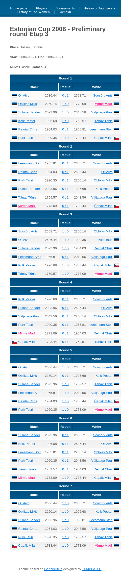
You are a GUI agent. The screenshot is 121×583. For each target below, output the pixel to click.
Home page (18, 8)
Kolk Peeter (26, 121)
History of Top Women (33, 12)
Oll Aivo (23, 95)
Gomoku (64, 12)
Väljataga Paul (102, 112)
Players (41, 8)
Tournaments (65, 8)
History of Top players (99, 8)
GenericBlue (53, 569)
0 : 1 (65, 95)
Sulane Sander (29, 112)
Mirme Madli (104, 104)
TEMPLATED (91, 569)
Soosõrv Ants (103, 95)
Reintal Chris (27, 129)
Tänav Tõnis (104, 121)
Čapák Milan (103, 138)
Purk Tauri (25, 138)
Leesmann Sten (100, 129)
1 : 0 (65, 104)
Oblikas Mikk (27, 104)
